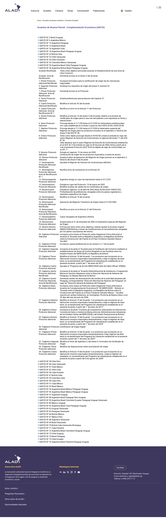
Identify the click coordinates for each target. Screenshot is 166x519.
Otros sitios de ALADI (14, 499)
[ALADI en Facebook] (75, 472)
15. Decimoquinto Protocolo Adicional (47, 198)
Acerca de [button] (35, 11)
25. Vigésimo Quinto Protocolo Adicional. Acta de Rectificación (48, 280)
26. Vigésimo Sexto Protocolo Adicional (47, 287)
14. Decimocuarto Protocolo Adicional (47, 190)
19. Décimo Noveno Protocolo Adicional (47, 228)
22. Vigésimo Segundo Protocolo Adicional (48, 250)
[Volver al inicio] (13, 7)
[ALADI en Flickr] (60, 472)
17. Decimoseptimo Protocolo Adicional (47, 218)
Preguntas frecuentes (14, 494)
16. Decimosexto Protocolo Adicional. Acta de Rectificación (48, 211)
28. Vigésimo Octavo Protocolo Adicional (48, 311)
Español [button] (126, 11)
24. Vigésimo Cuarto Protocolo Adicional (47, 267)
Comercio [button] (59, 11)
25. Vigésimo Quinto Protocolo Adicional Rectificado (47, 273)
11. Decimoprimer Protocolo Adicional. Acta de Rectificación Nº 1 (48, 173)
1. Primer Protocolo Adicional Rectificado (48, 82)
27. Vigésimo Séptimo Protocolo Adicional (48, 301)
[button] (158, 7)
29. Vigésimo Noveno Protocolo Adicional (48, 318)
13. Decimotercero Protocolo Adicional (47, 185)
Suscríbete (120, 468)
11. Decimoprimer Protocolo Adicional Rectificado (47, 164)
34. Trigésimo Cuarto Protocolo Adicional (48, 353)
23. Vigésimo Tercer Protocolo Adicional (47, 257)
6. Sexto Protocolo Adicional (47, 124)
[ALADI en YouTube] (79, 472)
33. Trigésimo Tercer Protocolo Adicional (47, 347)
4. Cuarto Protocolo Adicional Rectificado (48, 104)
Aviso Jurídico (11, 488)
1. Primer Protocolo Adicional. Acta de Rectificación (47, 93)
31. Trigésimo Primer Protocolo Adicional (48, 333)
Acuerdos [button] (47, 11)
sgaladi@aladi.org (135, 476)
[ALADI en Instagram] (71, 472)
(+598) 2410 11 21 (128, 479)
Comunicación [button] (83, 11)
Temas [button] (70, 11)
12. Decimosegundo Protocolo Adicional (47, 180)
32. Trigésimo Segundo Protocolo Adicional (49, 342)
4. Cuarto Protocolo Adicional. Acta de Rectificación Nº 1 (47, 110)
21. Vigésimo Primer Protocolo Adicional (47, 245)
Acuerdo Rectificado (47, 71)
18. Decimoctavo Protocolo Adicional (47, 223)
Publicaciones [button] (99, 11)
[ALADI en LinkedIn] (64, 472)
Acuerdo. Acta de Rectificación (46, 77)
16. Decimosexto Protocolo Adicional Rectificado (47, 204)
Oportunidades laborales (16, 504)
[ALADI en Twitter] (68, 472)
